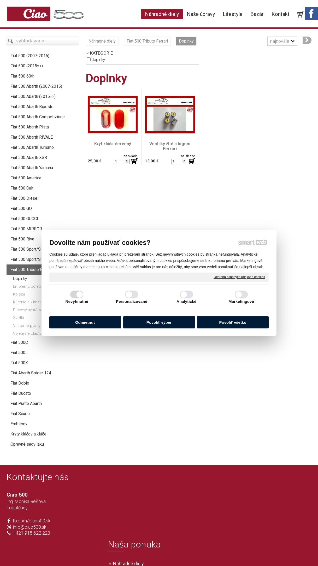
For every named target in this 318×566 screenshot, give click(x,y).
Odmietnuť (85, 322)
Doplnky (98, 59)
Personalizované (131, 301)
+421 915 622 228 (31, 533)
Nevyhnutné (77, 301)
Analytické (186, 301)
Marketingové (241, 301)
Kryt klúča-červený (112, 143)
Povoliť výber (159, 322)
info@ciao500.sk (29, 527)
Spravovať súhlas (236, 553)
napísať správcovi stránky (144, 553)
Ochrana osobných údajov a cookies (239, 277)
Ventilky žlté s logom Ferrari (170, 146)
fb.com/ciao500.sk (31, 520)
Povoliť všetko (232, 322)
